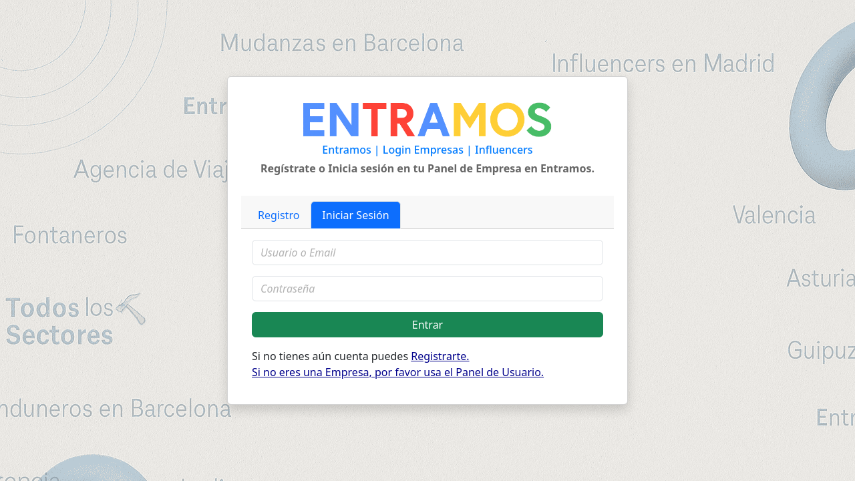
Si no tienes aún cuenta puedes (398, 364)
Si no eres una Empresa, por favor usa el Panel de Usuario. (398, 372)
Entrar (427, 324)
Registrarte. (440, 356)
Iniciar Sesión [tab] (355, 215)
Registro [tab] (278, 215)
